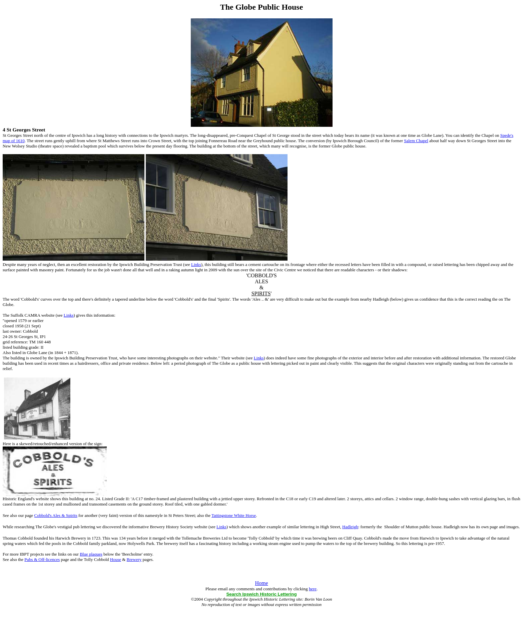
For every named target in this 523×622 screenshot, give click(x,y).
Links (196, 264)
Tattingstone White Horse (233, 515)
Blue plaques (91, 554)
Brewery (134, 559)
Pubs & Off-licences (42, 559)
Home (261, 583)
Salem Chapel (416, 140)
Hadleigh (350, 526)
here (313, 588)
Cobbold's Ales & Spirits (55, 515)
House (115, 559)
